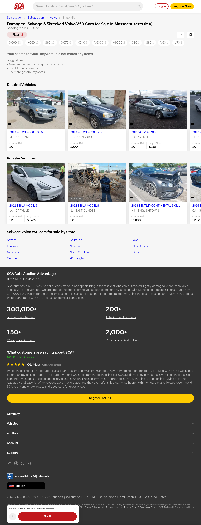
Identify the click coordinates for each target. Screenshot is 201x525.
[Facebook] (16, 463)
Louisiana (13, 246)
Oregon (12, 258)
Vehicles (100, 423)
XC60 (33, 42)
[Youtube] (28, 463)
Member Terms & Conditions (136, 507)
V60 (164, 42)
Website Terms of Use (108, 507)
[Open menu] (9, 6)
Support (100, 452)
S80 (150, 42)
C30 (135, 42)
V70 (178, 42)
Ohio (136, 252)
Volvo (53, 17)
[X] (22, 463)
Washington (77, 258)
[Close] (75, 508)
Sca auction (14, 17)
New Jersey (140, 246)
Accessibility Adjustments (28, 476)
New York (13, 252)
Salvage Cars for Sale (21, 317)
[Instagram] (9, 463)
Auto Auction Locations (121, 317)
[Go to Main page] (18, 6)
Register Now (182, 6)
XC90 (15, 42)
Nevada (75, 246)
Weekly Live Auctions (21, 340)
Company (100, 413)
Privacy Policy (91, 507)
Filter (18, 35)
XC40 (83, 42)
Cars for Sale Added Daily (123, 340)
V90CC (119, 42)
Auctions (100, 433)
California (76, 240)
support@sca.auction (66, 497)
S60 (50, 42)
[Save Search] (190, 35)
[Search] (139, 6)
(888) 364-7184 (41, 497)
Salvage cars (36, 17)
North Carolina (79, 252)
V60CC (100, 42)
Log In (162, 6)
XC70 (66, 42)
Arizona (12, 240)
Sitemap (154, 507)
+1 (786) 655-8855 (18, 497)
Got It (47, 516)
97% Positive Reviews (21, 357)
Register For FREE (100, 398)
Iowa (136, 240)
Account (100, 443)
